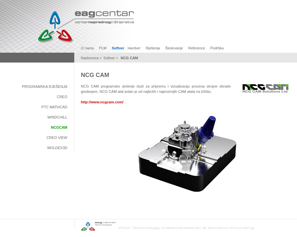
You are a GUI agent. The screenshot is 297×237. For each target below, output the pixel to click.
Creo (62, 97)
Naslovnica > (91, 58)
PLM (103, 48)
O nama (87, 48)
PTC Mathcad (54, 107)
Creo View (57, 138)
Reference (196, 48)
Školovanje (174, 48)
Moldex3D (57, 148)
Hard (132, 48)
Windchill (57, 117)
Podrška (216, 48)
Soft (106, 58)
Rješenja (153, 48)
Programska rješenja (44, 87)
